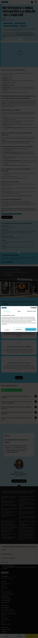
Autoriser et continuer (31, 329)
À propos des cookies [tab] (31, 311)
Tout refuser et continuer (7, 330)
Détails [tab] (19, 311)
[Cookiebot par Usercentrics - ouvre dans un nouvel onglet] (31, 308)
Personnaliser (19, 329)
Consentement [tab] (7, 311)
